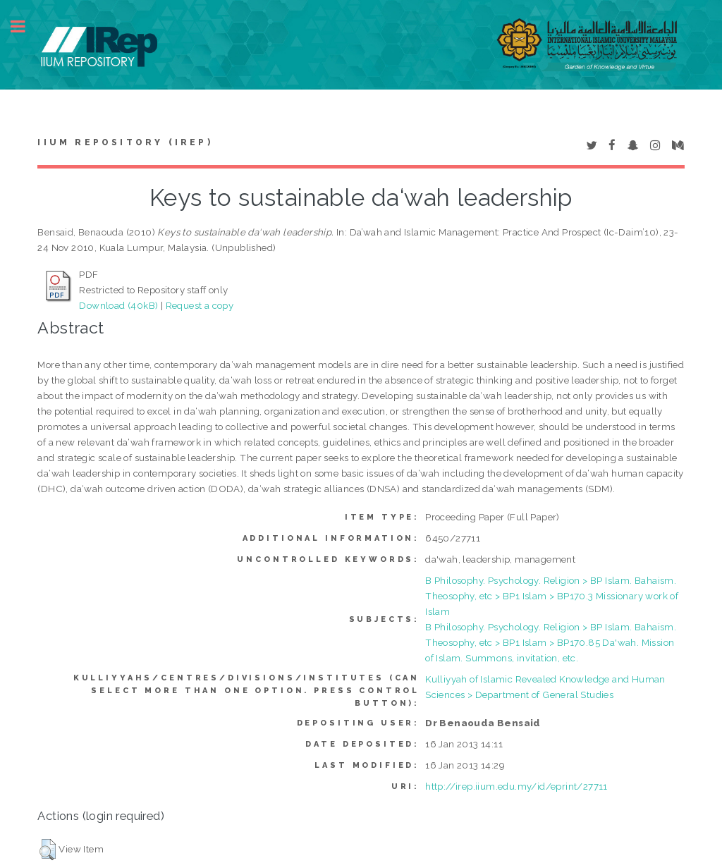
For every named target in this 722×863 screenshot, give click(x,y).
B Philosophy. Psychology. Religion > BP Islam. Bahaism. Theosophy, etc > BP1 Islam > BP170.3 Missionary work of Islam (551, 596)
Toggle (25, 26)
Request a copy (200, 305)
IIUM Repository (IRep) (124, 142)
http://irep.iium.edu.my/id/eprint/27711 (516, 786)
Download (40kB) (118, 305)
